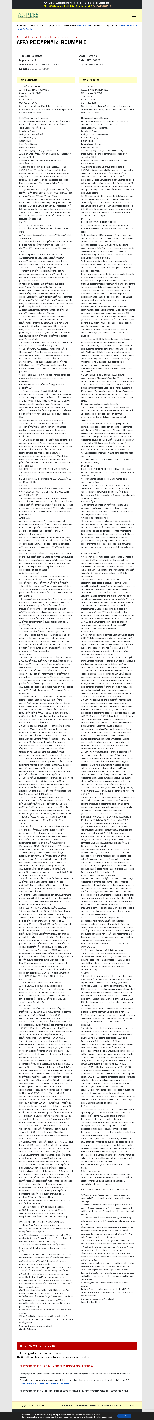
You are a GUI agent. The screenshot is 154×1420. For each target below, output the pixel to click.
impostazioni (105, 1417)
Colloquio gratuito (113, 1405)
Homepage (67, 1405)
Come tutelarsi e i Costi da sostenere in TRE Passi (44, 1383)
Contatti (132, 1405)
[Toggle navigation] (133, 15)
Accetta (124, 1415)
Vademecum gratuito (87, 1405)
